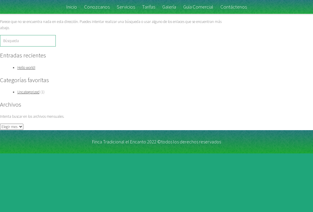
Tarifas (148, 7)
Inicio (71, 7)
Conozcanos (97, 7)
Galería (169, 7)
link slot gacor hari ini (16, 156)
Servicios (126, 7)
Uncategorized (28, 92)
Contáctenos (233, 7)
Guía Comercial (198, 7)
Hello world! (26, 67)
